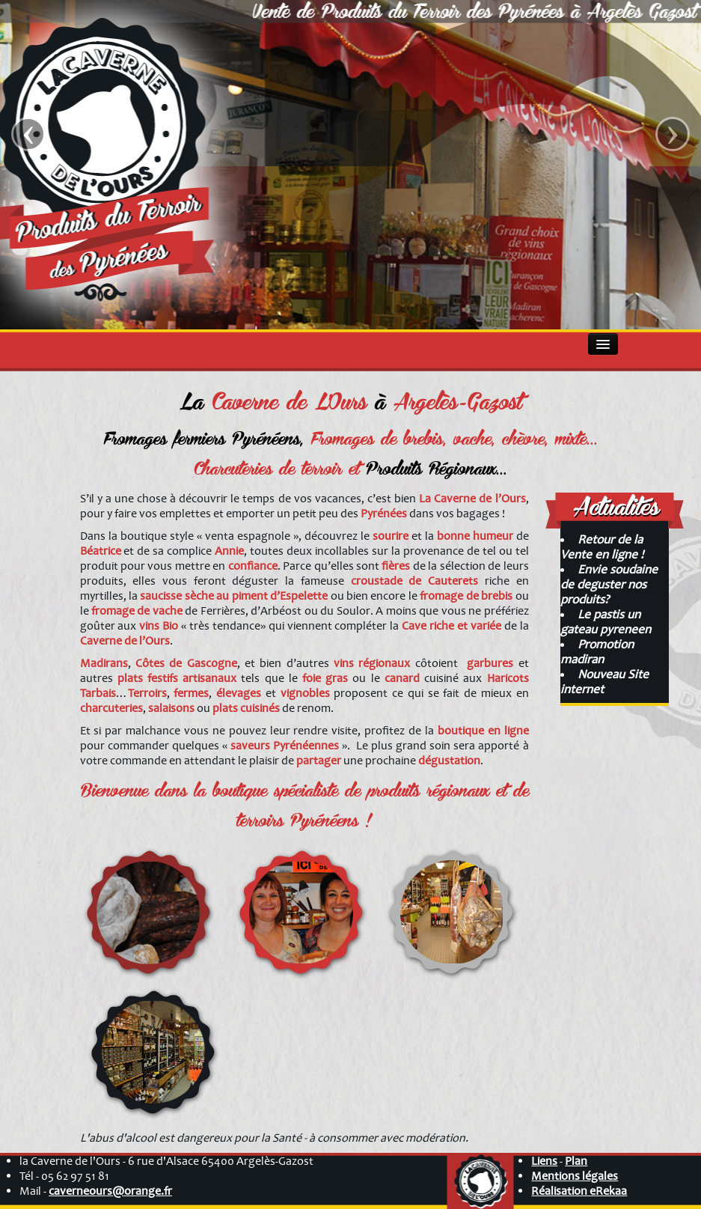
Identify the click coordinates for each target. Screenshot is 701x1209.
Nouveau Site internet (604, 681)
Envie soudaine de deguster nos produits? (609, 584)
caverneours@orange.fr (110, 1191)
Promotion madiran (597, 651)
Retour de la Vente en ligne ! (601, 547)
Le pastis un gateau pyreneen (605, 621)
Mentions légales (574, 1176)
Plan (576, 1161)
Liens (544, 1161)
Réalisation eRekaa (579, 1191)
